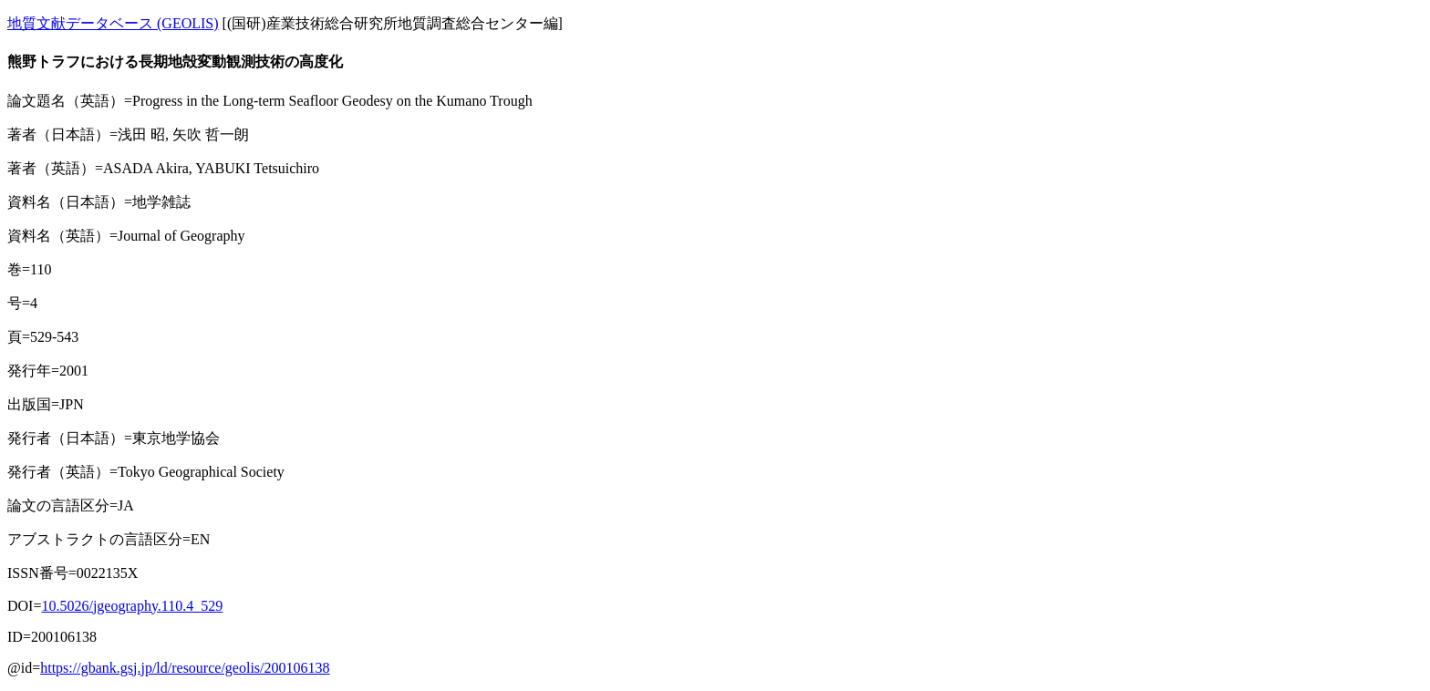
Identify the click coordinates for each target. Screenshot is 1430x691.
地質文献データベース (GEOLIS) (113, 23)
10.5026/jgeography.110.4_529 (132, 606)
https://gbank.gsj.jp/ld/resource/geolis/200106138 (184, 668)
